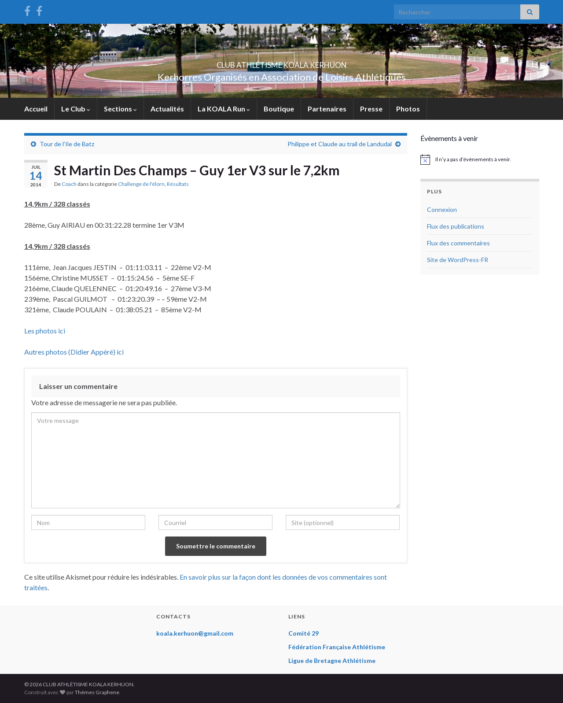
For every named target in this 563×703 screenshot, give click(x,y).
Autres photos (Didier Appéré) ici (74, 352)
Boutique (279, 108)
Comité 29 (303, 633)
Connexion (442, 209)
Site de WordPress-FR (457, 259)
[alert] (479, 159)
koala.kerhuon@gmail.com (194, 633)
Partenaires (327, 108)
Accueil (36, 108)
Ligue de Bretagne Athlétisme (331, 660)
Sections (120, 108)
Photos (408, 108)
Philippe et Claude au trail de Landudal (339, 144)
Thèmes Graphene (97, 692)
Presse (371, 108)
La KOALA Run (224, 108)
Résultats (178, 184)
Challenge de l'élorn (141, 184)
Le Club (75, 108)
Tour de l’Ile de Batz (67, 144)
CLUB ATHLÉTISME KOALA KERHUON (282, 62)
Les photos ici (44, 330)
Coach (69, 184)
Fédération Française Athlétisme (336, 647)
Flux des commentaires (458, 243)
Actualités (167, 108)
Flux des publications (455, 226)
